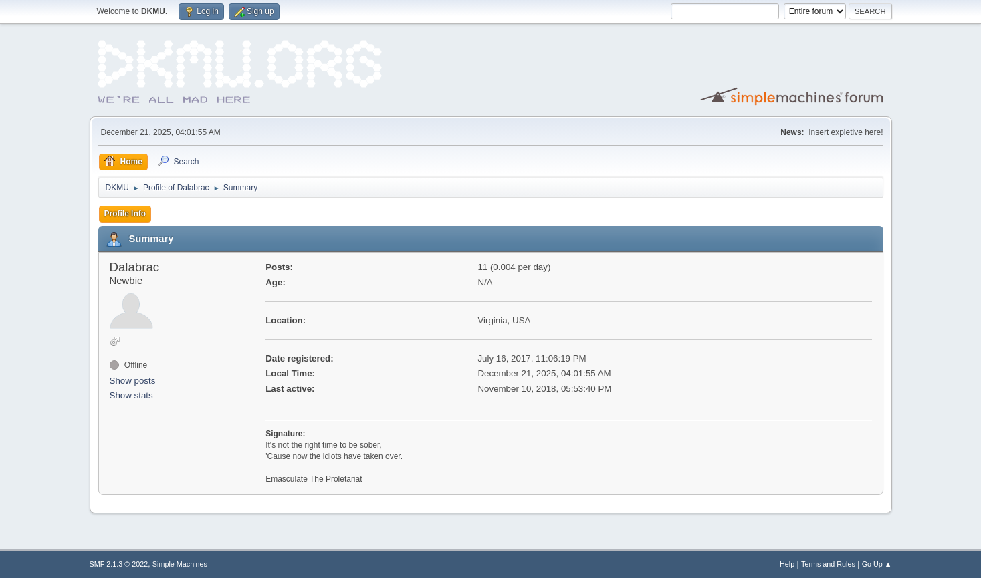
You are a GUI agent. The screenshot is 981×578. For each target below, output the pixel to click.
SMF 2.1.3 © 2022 (119, 564)
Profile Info (125, 214)
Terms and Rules (828, 564)
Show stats (131, 395)
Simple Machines (179, 564)
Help (787, 564)
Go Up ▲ (877, 564)
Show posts (133, 381)
